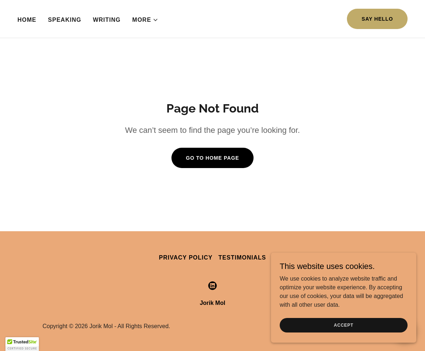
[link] (212, 285)
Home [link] (26, 20)
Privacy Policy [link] (186, 257)
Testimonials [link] (242, 257)
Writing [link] (107, 20)
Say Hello (377, 19)
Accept (343, 324)
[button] (145, 20)
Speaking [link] (64, 20)
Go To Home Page (212, 158)
